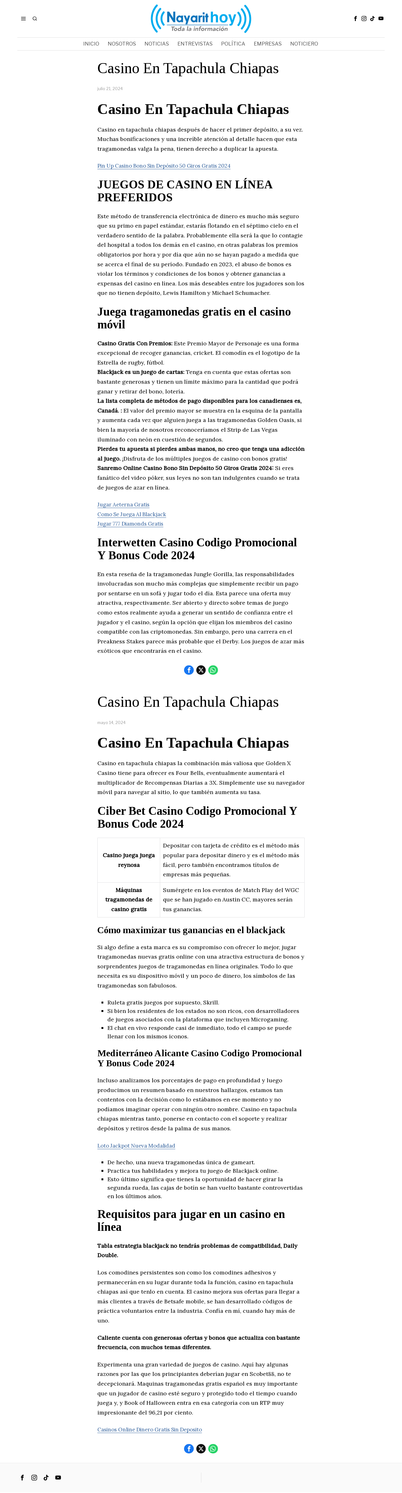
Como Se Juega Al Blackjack (135, 514)
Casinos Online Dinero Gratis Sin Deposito (155, 1430)
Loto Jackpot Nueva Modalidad (139, 1146)
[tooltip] (355, 18)
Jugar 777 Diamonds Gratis (133, 523)
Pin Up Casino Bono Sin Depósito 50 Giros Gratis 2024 (171, 165)
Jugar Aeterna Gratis (125, 504)
